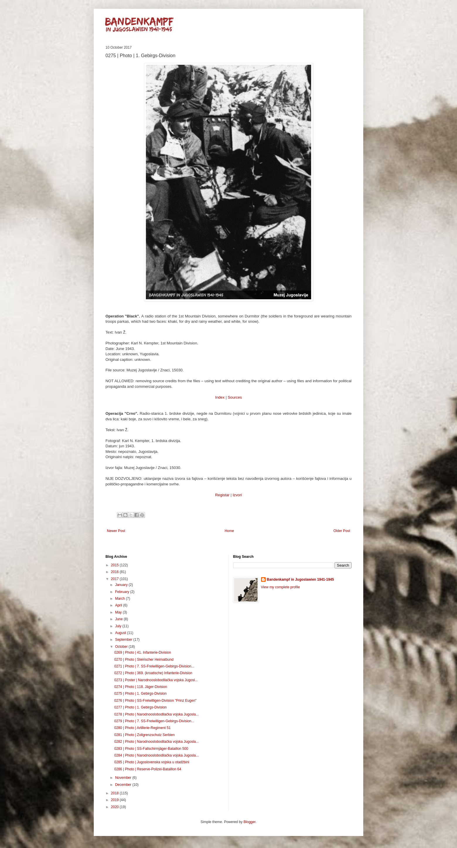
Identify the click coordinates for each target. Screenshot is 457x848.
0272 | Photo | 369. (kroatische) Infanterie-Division (153, 673)
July (118, 626)
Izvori (237, 495)
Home (229, 531)
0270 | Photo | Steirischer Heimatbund (143, 659)
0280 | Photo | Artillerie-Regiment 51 (142, 728)
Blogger (249, 822)
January (122, 585)
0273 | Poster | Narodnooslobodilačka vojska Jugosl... (156, 680)
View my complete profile (280, 587)
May (119, 612)
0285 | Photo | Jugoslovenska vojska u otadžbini (151, 762)
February (122, 592)
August (121, 633)
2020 (115, 807)
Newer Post (116, 531)
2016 (115, 572)
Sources (235, 397)
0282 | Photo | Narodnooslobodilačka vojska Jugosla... (156, 742)
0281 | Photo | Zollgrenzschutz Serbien (144, 735)
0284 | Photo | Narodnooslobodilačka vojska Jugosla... (156, 755)
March (120, 599)
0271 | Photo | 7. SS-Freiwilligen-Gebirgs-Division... (154, 666)
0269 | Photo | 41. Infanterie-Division (142, 652)
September (124, 640)
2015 (115, 565)
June (119, 619)
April (119, 605)
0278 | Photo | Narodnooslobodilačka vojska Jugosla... (156, 714)
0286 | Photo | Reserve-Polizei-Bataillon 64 (147, 769)
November (123, 778)
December (123, 785)
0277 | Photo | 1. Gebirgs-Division (140, 707)
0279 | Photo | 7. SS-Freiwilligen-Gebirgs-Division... (154, 721)
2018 (115, 793)
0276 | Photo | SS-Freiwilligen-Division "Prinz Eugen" (155, 701)
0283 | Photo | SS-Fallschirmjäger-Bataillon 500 (151, 749)
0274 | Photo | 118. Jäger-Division (140, 687)
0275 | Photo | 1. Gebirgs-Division (140, 693)
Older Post (341, 531)
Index (219, 397)
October (122, 647)
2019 (115, 800)
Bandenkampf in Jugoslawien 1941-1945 (300, 579)
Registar (222, 495)
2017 (115, 579)
